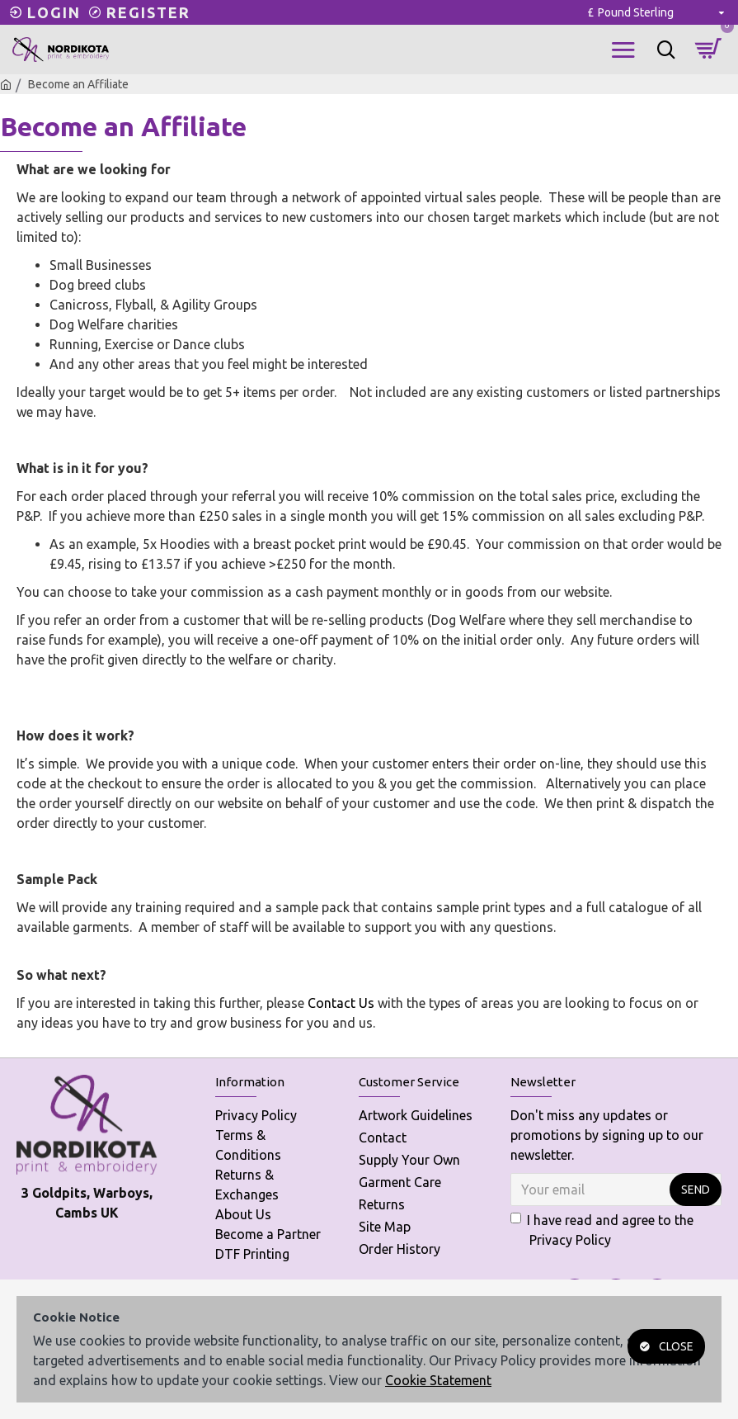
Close (676, 1346)
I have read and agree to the (601, 1231)
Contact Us (341, 1003)
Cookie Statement (438, 1380)
